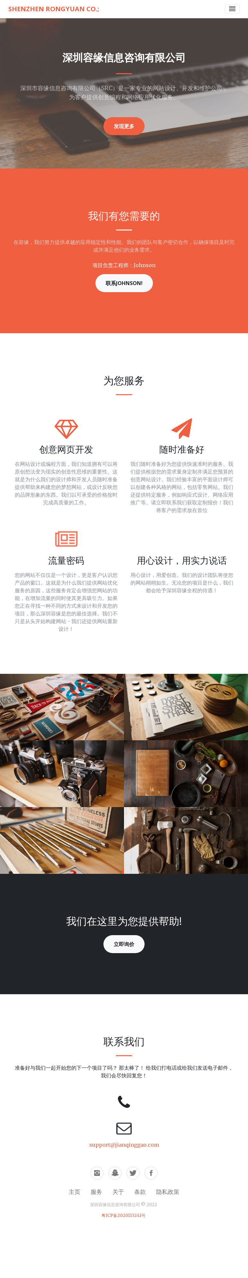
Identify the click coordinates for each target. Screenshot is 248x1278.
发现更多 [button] (124, 126)
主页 (74, 1191)
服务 (96, 1191)
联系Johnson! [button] (124, 283)
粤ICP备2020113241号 (124, 1215)
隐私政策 (167, 1191)
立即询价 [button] (124, 944)
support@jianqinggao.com (124, 1145)
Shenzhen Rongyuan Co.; (53, 8)
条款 (140, 1191)
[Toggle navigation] (232, 9)
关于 (118, 1191)
